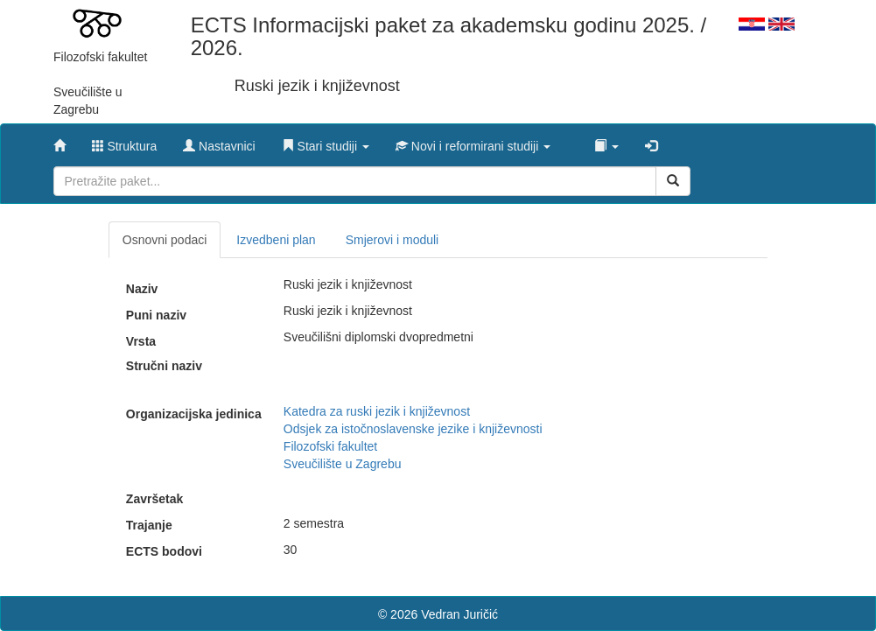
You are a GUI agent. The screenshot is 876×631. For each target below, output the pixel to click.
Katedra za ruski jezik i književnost (377, 411)
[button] (325, 141)
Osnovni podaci (165, 240)
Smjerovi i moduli (392, 240)
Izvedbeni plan (275, 240)
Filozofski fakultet (330, 446)
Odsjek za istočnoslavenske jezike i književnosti (413, 429)
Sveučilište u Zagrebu (343, 464)
